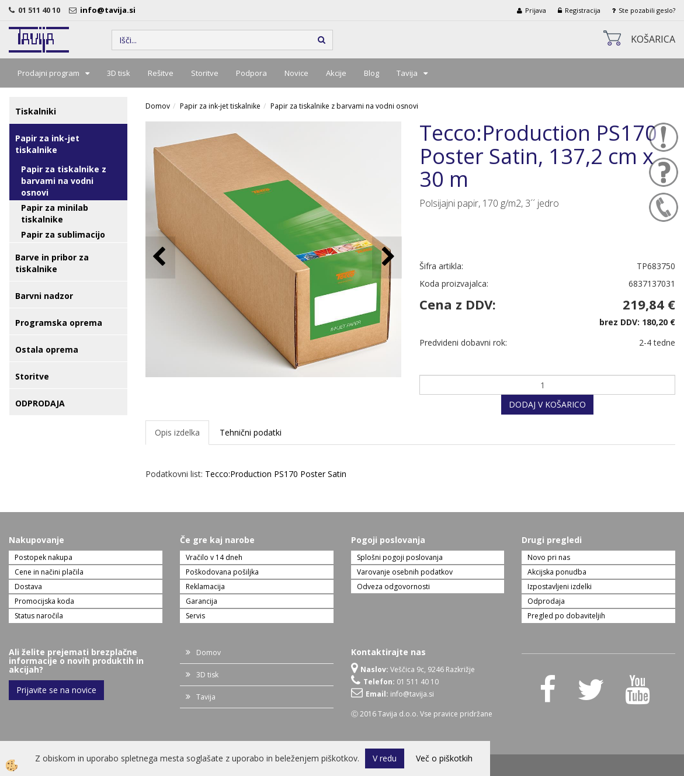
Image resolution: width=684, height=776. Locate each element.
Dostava (28, 586)
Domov (157, 106)
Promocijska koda (44, 601)
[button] (387, 257)
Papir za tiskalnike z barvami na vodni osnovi (63, 180)
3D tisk (118, 73)
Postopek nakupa (43, 557)
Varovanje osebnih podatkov (405, 572)
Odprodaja (546, 601)
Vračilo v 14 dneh (214, 557)
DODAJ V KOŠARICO (547, 404)
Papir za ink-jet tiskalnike (220, 106)
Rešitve (160, 73)
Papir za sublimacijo (63, 234)
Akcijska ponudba (556, 572)
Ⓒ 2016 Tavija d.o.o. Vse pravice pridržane (421, 714)
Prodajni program (48, 73)
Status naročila (39, 616)
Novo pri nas (548, 557)
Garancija (201, 601)
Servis (195, 616)
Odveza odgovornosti (393, 586)
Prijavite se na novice (56, 689)
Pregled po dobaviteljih (566, 616)
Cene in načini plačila (49, 572)
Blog (371, 73)
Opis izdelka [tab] (177, 432)
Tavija (407, 73)
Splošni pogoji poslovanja (400, 557)
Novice (296, 73)
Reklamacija (205, 586)
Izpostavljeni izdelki (559, 586)
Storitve (204, 73)
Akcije (336, 73)
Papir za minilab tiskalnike (54, 213)
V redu (385, 758)
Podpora (251, 73)
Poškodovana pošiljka (222, 572)
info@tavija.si (109, 10)
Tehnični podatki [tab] (251, 432)
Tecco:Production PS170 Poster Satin (275, 473)
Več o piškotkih (444, 758)
